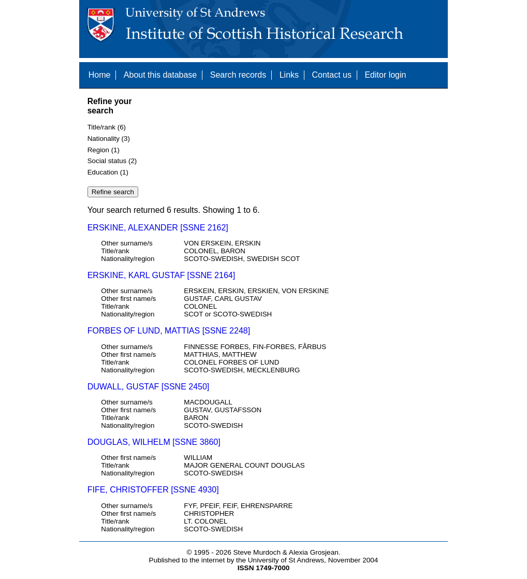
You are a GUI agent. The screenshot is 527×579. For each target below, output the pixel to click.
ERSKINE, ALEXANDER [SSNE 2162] (157, 227)
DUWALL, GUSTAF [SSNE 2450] (148, 386)
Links (289, 74)
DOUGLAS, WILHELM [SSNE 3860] (154, 442)
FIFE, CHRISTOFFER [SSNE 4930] (153, 489)
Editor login (385, 74)
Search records (238, 74)
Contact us (331, 74)
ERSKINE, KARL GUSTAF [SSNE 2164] (161, 275)
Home (100, 74)
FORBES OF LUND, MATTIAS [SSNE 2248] (168, 330)
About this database (160, 74)
